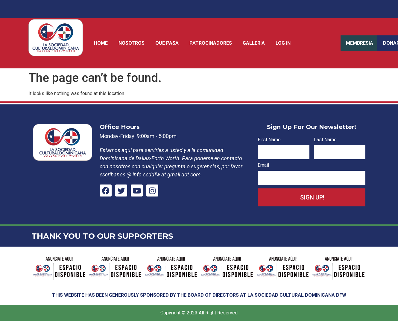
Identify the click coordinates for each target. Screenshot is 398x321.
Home (101, 43)
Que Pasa (167, 43)
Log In (283, 43)
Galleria (254, 43)
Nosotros (132, 43)
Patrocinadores (210, 43)
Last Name (325, 139)
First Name (269, 139)
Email (263, 165)
